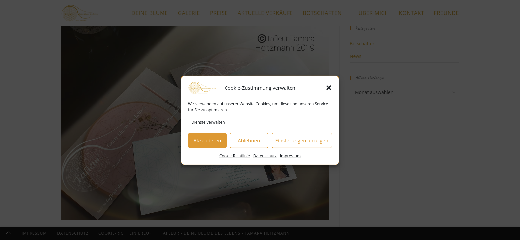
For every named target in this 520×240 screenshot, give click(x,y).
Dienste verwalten (208, 124)
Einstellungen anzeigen (301, 142)
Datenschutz (265, 157)
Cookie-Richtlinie (234, 157)
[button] (328, 89)
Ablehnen (249, 142)
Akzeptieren (207, 142)
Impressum (290, 157)
